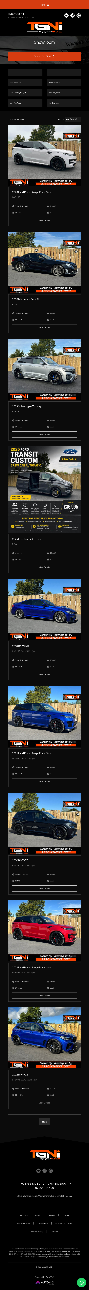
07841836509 (14, 17)
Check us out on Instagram (79, 15)
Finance (66, 1215)
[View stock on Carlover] (66, 15)
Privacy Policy (37, 1231)
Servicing (24, 1215)
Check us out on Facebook (72, 15)
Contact (54, 1231)
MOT (37, 1215)
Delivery (51, 1215)
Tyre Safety (42, 1223)
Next (44, 1122)
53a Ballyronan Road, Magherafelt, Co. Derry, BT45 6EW (44, 1195)
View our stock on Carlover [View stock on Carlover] (38, 1171)
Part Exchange (23, 1223)
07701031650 (28, 17)
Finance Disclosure (64, 1223)
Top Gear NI (44, 27)
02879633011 (16, 13)
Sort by (61, 119)
